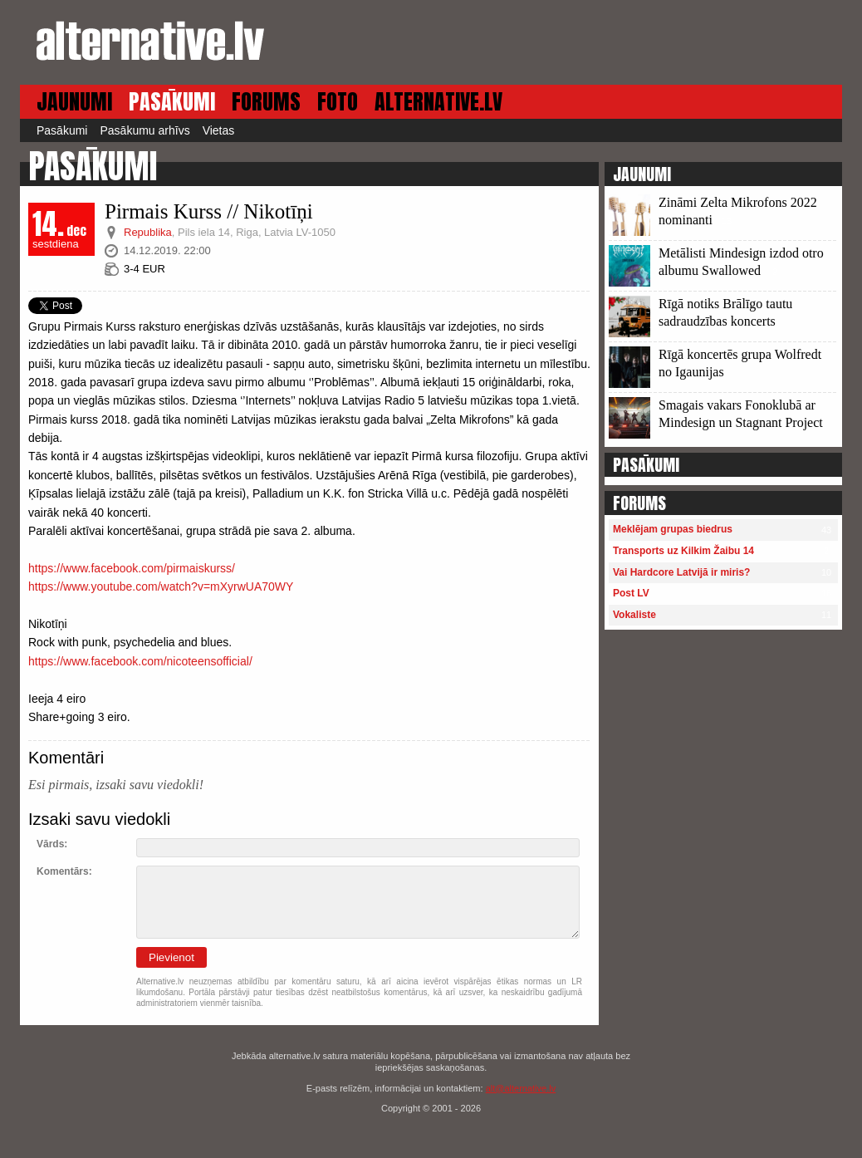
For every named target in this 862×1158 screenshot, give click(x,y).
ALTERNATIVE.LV (438, 102)
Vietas (219, 130)
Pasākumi (62, 130)
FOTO (337, 102)
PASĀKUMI (172, 102)
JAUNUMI (74, 102)
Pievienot (171, 957)
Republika (148, 232)
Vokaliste (634, 615)
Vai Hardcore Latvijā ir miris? (681, 572)
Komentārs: (64, 871)
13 (727, 221)
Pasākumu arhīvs (144, 130)
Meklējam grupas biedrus (672, 529)
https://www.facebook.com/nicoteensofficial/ (140, 661)
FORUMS (266, 102)
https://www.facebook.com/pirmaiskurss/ (131, 568)
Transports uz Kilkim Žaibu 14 (683, 551)
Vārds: (52, 844)
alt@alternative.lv (521, 1088)
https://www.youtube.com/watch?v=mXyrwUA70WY (160, 586)
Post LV (631, 593)
